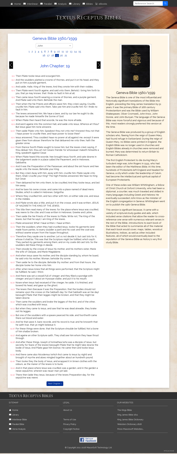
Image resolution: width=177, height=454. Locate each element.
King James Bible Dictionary (130, 419)
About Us (67, 410)
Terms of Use (69, 419)
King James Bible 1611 (127, 414)
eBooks (101, 3)
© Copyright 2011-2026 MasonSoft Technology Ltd (88, 447)
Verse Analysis (17, 429)
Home (16, 3)
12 (67, 51)
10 (58, 51)
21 (66, 55)
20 (61, 55)
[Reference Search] (148, 3)
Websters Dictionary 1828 (129, 424)
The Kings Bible (124, 410)
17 (48, 55)
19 (57, 55)
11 (63, 51)
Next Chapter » (55, 383)
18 (52, 55)
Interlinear (30, 3)
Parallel (46, 3)
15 (80, 51)
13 (71, 51)
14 (75, 51)
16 (44, 55)
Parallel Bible (16, 424)
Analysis (60, 3)
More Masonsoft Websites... (130, 429)
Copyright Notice (71, 429)
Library (74, 3)
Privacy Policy (69, 424)
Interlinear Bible (18, 419)
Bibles (88, 3)
